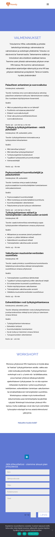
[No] (52, 530)
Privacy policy (33, 533)
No (24, 533)
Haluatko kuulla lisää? (27, 423)
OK (19, 533)
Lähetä (43, 514)
